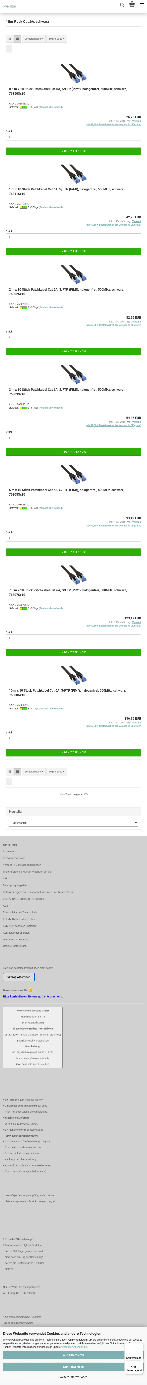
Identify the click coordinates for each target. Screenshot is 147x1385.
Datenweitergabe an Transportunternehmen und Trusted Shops (38, 892)
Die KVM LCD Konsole (15, 939)
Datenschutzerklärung (74, 1346)
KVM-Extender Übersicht (16, 932)
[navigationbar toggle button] (142, 5)
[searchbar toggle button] (122, 5)
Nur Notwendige (73, 1366)
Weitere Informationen (73, 1377)
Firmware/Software (14, 858)
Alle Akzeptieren (73, 1355)
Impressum (9, 851)
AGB (5, 905)
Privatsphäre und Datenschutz (20, 912)
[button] (10, 39)
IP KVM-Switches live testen (19, 919)
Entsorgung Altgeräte (15, 885)
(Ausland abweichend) (51, 107)
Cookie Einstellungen (15, 945)
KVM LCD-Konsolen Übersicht (20, 925)
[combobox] (34, 39)
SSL (5, 878)
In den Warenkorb (74, 151)
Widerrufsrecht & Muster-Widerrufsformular (27, 871)
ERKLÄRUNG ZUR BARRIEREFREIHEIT (24, 898)
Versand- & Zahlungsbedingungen (22, 864)
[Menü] (140, 1345)
